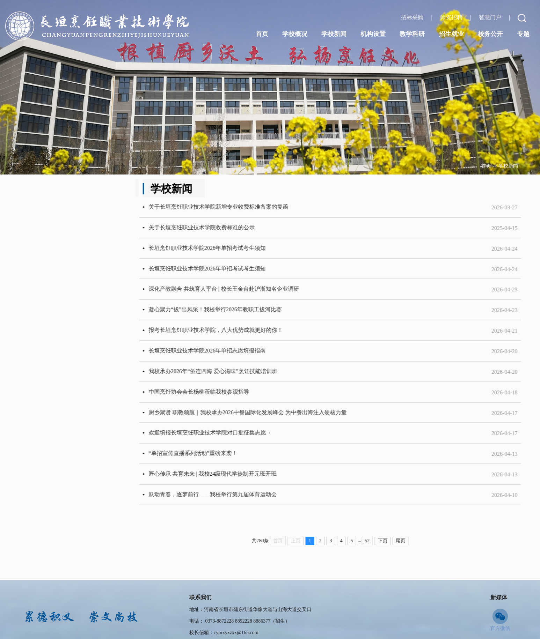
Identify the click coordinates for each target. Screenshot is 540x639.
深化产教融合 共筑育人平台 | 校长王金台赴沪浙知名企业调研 (246, 293)
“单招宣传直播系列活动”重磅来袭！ (215, 463)
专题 (523, 33)
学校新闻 (508, 166)
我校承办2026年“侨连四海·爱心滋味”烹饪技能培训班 (235, 378)
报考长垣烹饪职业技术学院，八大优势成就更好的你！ (238, 335)
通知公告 (55, 251)
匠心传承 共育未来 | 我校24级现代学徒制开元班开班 (235, 484)
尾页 (423, 552)
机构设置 (373, 33)
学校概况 (294, 33)
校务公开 (490, 33)
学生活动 (55, 220)
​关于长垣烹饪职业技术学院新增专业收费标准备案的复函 (241, 207)
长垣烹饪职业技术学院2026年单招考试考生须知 (230, 250)
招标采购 (413, 17)
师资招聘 (452, 17)
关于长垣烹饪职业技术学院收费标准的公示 (224, 229)
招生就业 (451, 33)
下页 (405, 552)
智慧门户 (491, 17)
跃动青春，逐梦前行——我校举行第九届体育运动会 (235, 505)
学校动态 (55, 190)
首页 (486, 166)
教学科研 (412, 33)
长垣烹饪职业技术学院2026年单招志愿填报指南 (230, 356)
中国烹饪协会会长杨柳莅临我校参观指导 (221, 399)
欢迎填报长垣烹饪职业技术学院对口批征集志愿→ (232, 442)
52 (389, 552)
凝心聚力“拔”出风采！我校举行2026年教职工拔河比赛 (238, 314)
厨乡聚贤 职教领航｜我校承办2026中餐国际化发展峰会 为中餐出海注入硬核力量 (270, 420)
